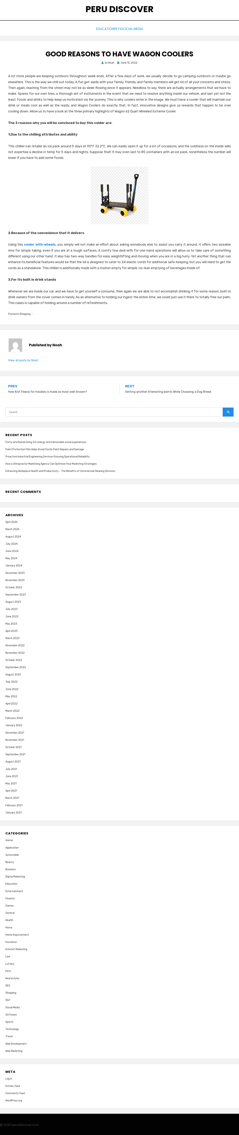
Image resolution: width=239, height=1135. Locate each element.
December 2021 (14, 731)
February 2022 (14, 717)
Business (10, 868)
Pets (117, 28)
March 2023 (12, 637)
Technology (12, 1028)
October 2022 (13, 659)
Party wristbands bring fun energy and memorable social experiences (45, 441)
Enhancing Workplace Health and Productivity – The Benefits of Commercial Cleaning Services (60, 470)
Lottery (9, 962)
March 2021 (12, 797)
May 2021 (11, 782)
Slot (7, 999)
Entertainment (14, 890)
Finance (10, 897)
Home (8, 926)
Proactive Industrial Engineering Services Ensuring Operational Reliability (47, 455)
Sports (9, 1021)
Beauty (9, 861)
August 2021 (12, 760)
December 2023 (15, 571)
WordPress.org (13, 1099)
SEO (7, 984)
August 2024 (13, 535)
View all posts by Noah (23, 359)
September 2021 (15, 753)
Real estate (12, 977)
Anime (9, 839)
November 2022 (15, 651)
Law (7, 955)
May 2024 (11, 557)
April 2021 (11, 789)
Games (9, 904)
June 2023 (11, 615)
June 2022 (11, 688)
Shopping (25, 312)
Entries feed (12, 1085)
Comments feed (15, 1092)
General (9, 912)
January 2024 (13, 564)
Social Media (137, 28)
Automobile (12, 853)
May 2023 (11, 622)
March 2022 (12, 710)
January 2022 (13, 724)
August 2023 (13, 601)
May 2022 (11, 695)
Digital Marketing (15, 875)
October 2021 (13, 746)
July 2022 (11, 680)
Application (12, 846)
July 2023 (11, 608)
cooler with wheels (40, 244)
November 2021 (14, 738)
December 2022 (15, 644)
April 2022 (11, 702)
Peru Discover (119, 9)
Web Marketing (13, 1050)
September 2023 (15, 593)
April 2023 (11, 630)
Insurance (11, 941)
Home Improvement (17, 933)
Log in (8, 1077)
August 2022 (13, 673)
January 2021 (13, 811)
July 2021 (11, 768)
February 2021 (13, 804)
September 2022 (15, 666)
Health (9, 919)
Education (100, 28)
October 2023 (13, 586)
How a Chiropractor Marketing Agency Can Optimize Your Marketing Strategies (51, 462)
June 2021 (11, 775)
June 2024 (11, 550)
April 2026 (11, 521)
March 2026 (12, 528)
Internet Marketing (16, 948)
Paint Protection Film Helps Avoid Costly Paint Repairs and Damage (44, 448)
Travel (9, 1035)
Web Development (16, 1042)
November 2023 (15, 579)
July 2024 (11, 542)
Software (11, 1013)
